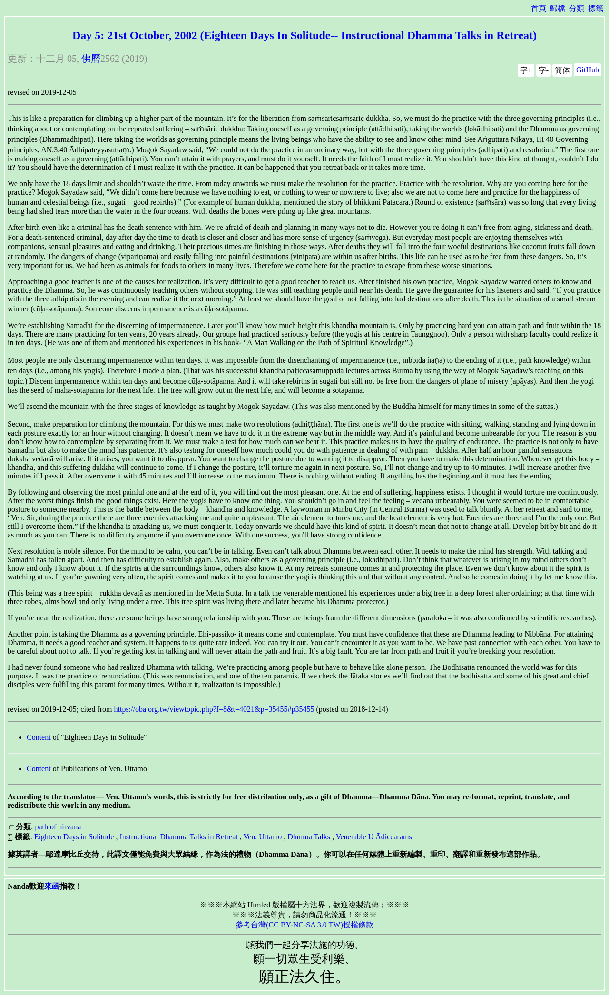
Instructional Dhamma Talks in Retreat (178, 837)
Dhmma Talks (308, 837)
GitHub (587, 70)
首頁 (538, 8)
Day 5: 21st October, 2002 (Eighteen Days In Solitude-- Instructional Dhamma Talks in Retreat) (304, 35)
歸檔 (557, 8)
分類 (576, 8)
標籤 (595, 8)
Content (39, 737)
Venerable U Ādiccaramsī (375, 837)
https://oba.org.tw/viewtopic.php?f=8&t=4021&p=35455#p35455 (214, 709)
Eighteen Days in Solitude (74, 837)
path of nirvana (58, 827)
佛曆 (90, 58)
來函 (51, 886)
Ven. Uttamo (262, 837)
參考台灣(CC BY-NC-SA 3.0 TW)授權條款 (304, 925)
